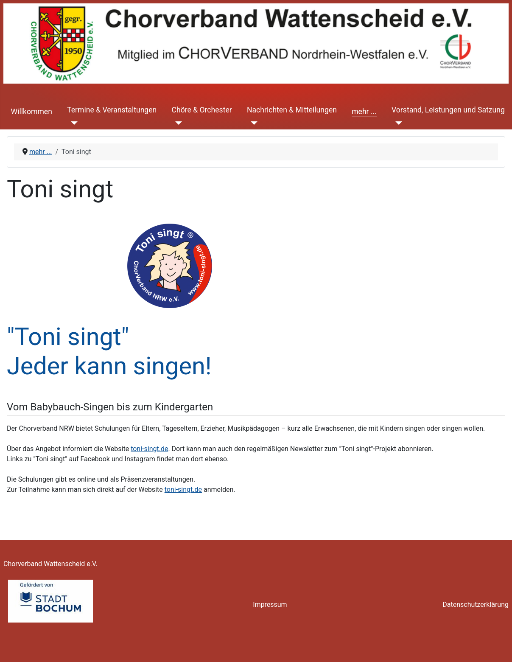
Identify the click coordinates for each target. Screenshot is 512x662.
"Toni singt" (68, 337)
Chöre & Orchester (201, 110)
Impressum (270, 604)
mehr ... (364, 111)
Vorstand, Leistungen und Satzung (448, 110)
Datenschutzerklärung (475, 604)
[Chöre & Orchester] (176, 122)
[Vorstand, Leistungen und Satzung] (397, 122)
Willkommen (31, 111)
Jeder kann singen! (109, 366)
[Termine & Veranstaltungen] (72, 122)
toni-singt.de (149, 449)
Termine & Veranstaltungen (112, 110)
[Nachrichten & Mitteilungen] (252, 122)
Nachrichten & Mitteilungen (292, 110)
